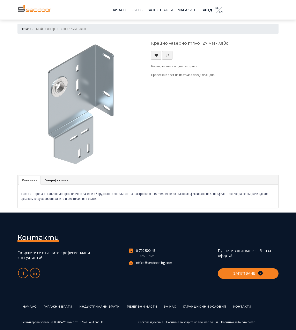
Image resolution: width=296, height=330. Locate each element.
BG (217, 8)
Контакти (242, 306)
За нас (170, 306)
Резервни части (142, 306)
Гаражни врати (58, 306)
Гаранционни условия (204, 306)
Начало (26, 29)
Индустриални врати (99, 306)
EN (220, 11)
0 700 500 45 (142, 250)
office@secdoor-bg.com (150, 262)
